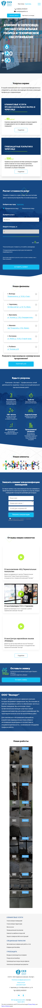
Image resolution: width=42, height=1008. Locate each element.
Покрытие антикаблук (13, 958)
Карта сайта (21, 1002)
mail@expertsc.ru (22, 11)
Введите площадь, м (10, 227)
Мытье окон (10, 927)
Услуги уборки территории (14, 924)
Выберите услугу (8, 215)
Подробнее (21, 130)
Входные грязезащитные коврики (17, 955)
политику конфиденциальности (15, 520)
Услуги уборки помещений (14, 920)
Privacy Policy (31, 1004)
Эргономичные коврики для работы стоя (19, 944)
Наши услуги (21, 982)
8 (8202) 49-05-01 (22, 9)
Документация (21, 984)
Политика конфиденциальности (21, 979)
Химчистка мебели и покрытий (16, 933)
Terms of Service (5, 1006)
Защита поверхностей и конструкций (17, 936)
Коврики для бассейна (13, 947)
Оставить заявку (21, 267)
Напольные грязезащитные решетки (17, 964)
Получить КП (21, 364)
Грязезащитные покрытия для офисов (18, 961)
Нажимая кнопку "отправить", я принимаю (19, 519)
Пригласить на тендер (28, 15)
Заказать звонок (13, 15)
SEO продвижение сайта (18, 1000)
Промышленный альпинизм (15, 930)
